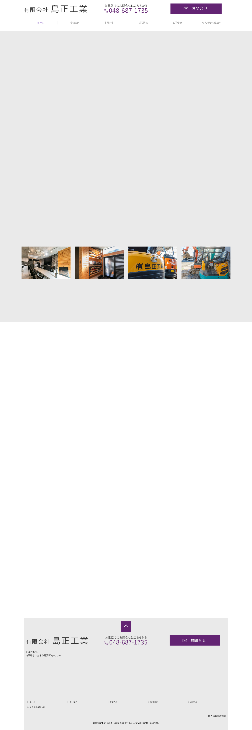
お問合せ (177, 22)
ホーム (40, 22)
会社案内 (74, 22)
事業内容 (109, 22)
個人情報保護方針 (211, 22)
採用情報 (143, 22)
